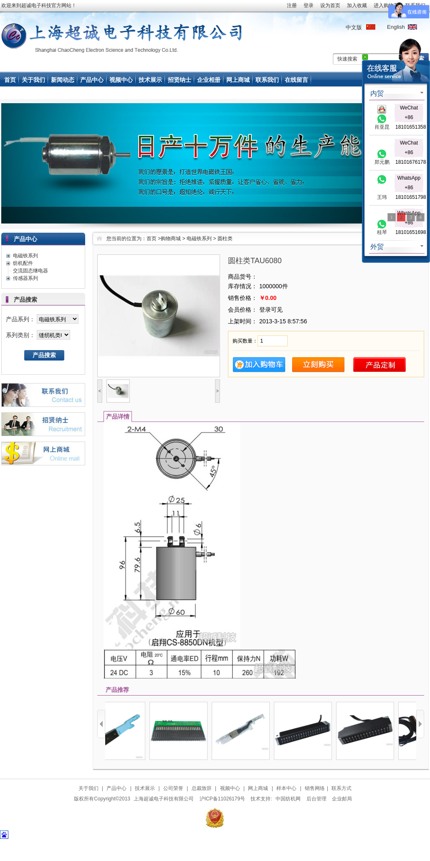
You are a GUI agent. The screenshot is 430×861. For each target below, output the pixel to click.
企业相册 (208, 79)
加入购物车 (259, 365)
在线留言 (296, 79)
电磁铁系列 (199, 238)
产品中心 (92, 79)
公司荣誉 (173, 788)
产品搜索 (44, 355)
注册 (292, 5)
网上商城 (238, 79)
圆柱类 (225, 238)
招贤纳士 (179, 79)
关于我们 (33, 79)
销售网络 (315, 788)
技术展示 (150, 79)
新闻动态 (62, 79)
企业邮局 (342, 799)
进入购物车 (386, 5)
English (395, 26)
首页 (10, 79)
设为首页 (330, 5)
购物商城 (171, 238)
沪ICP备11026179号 (222, 799)
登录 (309, 5)
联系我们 (267, 79)
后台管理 (316, 799)
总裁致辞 (202, 788)
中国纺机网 (288, 799)
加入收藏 (357, 5)
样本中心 (286, 788)
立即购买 (318, 365)
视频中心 (121, 79)
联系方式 (341, 788)
